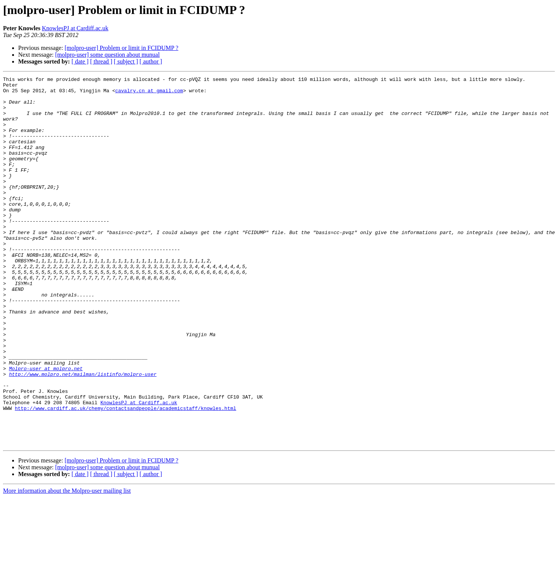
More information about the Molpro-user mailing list (67, 564)
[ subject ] (126, 61)
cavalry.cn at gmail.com (149, 93)
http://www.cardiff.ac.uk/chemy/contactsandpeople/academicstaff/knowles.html (125, 475)
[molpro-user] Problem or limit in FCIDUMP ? (122, 48)
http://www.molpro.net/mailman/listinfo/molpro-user (83, 434)
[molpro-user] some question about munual (107, 54)
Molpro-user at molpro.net (46, 427)
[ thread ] (101, 61)
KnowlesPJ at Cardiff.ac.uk (75, 28)
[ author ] (151, 61)
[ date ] (80, 61)
